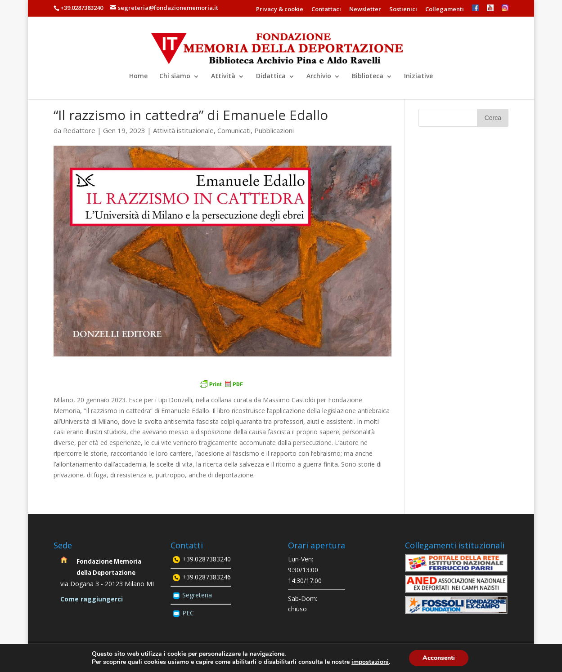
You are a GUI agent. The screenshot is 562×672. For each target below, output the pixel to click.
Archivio (318, 75)
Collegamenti (444, 9)
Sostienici (403, 9)
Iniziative (418, 75)
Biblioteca (367, 75)
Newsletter (365, 9)
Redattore (79, 130)
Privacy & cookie (279, 9)
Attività (223, 75)
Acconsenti (439, 658)
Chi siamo (174, 75)
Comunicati (234, 130)
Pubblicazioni (274, 130)
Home (138, 75)
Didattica (271, 75)
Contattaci (326, 9)
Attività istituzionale (183, 130)
